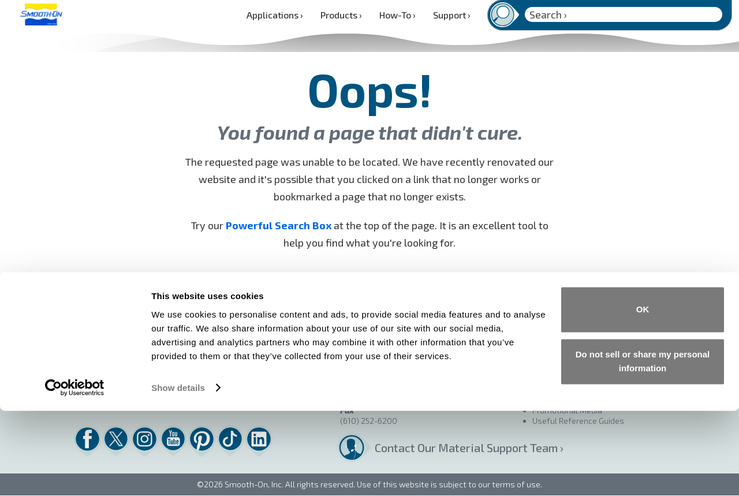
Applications (275, 14)
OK (643, 395)
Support (452, 14)
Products (341, 14)
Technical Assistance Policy (583, 348)
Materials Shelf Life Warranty (586, 337)
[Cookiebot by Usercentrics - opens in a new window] (74, 473)
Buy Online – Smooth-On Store (588, 306)
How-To (397, 14)
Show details (178, 473)
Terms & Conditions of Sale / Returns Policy (612, 317)
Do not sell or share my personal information (643, 446)
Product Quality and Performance (593, 327)
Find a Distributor (563, 296)
